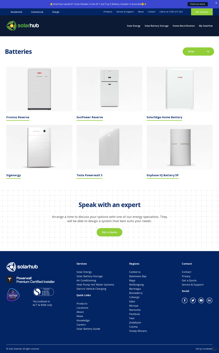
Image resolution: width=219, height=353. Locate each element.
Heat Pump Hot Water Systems (95, 284)
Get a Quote (202, 11)
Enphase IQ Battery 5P (163, 175)
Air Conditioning (86, 280)
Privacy (186, 276)
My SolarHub (206, 25)
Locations (82, 307)
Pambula (134, 314)
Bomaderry (136, 293)
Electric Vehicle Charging (91, 288)
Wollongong (136, 284)
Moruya (133, 305)
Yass (132, 318)
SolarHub (22, 26)
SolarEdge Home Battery (164, 117)
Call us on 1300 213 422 (171, 12)
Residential (16, 11)
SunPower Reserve (90, 117)
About (141, 12)
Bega (132, 280)
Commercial (37, 11)
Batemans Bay (137, 276)
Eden (132, 301)
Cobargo (134, 297)
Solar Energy (134, 25)
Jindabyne (135, 322)
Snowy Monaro (138, 331)
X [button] (216, 2)
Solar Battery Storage (157, 25)
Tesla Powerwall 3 (89, 175)
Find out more (197, 4)
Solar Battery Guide (88, 328)
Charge (55, 11)
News (80, 316)
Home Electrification (184, 25)
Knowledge (83, 320)
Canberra (134, 272)
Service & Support (125, 12)
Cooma (133, 326)
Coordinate (207, 348)
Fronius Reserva (17, 117)
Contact (151, 12)
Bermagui (135, 288)
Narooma (135, 309)
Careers (81, 324)
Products (107, 12)
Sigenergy (13, 175)
